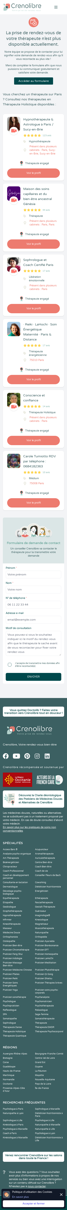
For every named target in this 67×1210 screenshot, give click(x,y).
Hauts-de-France (11, 1071)
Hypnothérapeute (12, 915)
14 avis (46, 406)
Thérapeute (41, 1023)
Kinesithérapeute (12, 924)
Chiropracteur (10, 866)
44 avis (46, 210)
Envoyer (33, 676)
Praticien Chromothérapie (16, 950)
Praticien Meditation (45, 962)
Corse (6, 1062)
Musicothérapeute (44, 928)
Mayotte (39, 1075)
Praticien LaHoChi (44, 958)
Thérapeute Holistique (14, 1031)
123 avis (47, 135)
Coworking (40, 882)
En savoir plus (20, 1197)
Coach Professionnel (13, 871)
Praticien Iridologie (12, 958)
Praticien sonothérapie (14, 997)
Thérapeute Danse (12, 1027)
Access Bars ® (10, 849)
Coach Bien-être (43, 866)
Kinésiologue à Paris (13, 1124)
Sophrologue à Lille (12, 1120)
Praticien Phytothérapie (47, 970)
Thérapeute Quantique (14, 1036)
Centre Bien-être (43, 862)
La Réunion (40, 1071)
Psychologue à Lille (44, 1120)
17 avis (46, 271)
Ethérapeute (41, 898)
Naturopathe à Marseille (47, 1124)
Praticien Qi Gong (44, 974)
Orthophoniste (10, 937)
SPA (5, 1014)
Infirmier (7, 919)
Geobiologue (9, 907)
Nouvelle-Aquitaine (45, 1079)
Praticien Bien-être (12, 945)
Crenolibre (10, 744)
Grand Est (40, 1062)
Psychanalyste (42, 997)
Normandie (8, 1079)
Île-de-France (42, 1088)
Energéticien (41, 891)
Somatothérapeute (44, 1018)
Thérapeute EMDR (44, 1027)
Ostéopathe (9, 941)
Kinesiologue (41, 919)
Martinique (8, 1075)
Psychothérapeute (44, 1005)
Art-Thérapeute (11, 858)
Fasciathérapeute (44, 902)
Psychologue (9, 1001)
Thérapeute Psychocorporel (49, 1031)
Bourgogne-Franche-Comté (49, 1053)
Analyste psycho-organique (17, 853)
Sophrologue (9, 1023)
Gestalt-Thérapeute (45, 907)
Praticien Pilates (11, 974)
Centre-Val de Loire (45, 1058)
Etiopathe (8, 902)
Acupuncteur (41, 849)
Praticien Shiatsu (43, 978)
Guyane (39, 1066)
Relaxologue (41, 1010)
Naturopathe (41, 932)
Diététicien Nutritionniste (48, 886)
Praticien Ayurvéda (44, 941)
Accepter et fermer (34, 1203)
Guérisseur (40, 911)
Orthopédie (41, 937)
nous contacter (37, 1186)
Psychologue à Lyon (45, 1133)
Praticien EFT (42, 950)
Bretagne (8, 1058)
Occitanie (8, 1084)
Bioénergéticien (11, 862)
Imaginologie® (42, 915)
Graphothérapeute (12, 911)
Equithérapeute (11, 898)
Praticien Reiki (10, 978)
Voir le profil (33, 173)
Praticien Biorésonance (46, 945)
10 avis (46, 472)
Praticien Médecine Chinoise (17, 970)
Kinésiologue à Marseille (15, 1137)
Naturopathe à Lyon (13, 1113)
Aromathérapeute (44, 853)
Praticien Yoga (10, 990)
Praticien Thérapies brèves (48, 983)
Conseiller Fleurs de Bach (48, 875)
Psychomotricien (43, 1001)
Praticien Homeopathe (46, 954)
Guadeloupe (9, 1066)
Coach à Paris (10, 1133)
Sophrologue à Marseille (47, 1109)
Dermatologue (10, 886)
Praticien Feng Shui (13, 954)
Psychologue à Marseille (15, 1129)
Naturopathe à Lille (45, 1129)
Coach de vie (41, 871)
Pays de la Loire (43, 1084)
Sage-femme (41, 1014)
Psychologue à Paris (13, 1109)
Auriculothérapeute (45, 858)
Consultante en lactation (15, 882)
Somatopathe (10, 1018)
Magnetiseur (41, 924)
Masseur (7, 928)
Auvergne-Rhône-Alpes (15, 1053)
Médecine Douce (11, 932)
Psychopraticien (11, 1005)
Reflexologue (9, 1010)
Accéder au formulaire (33, 81)
